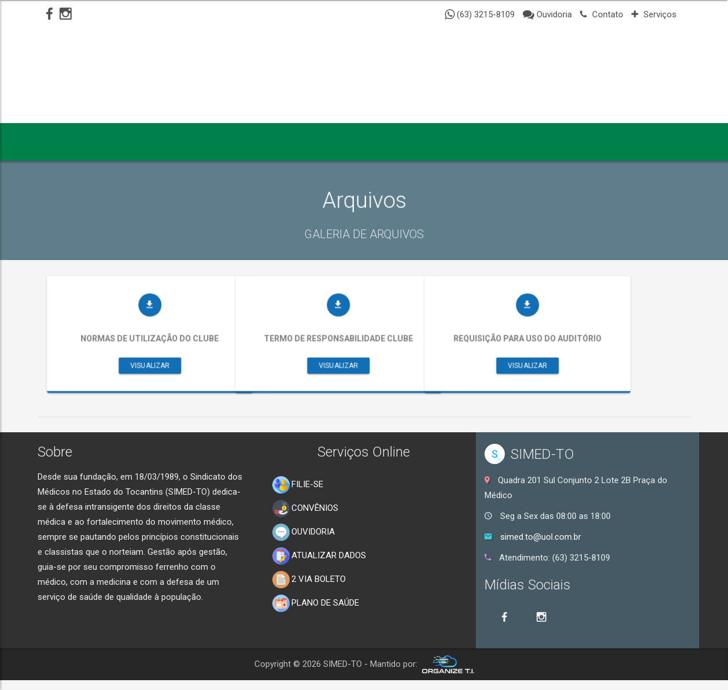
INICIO (62, 140)
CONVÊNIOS (305, 508)
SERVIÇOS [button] (366, 140)
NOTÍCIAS (219, 140)
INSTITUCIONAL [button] (137, 140)
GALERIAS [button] (289, 140)
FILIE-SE (297, 485)
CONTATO (499, 140)
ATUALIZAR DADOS (319, 556)
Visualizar (184, 380)
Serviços (654, 14)
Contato (601, 14)
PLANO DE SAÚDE (315, 603)
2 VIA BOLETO (309, 579)
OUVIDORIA (303, 532)
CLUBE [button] (435, 140)
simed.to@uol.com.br (540, 537)
